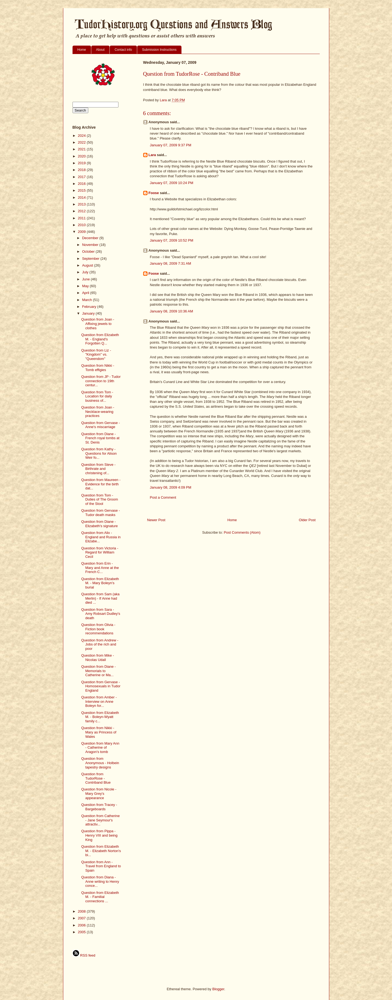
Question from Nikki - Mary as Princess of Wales (98, 732)
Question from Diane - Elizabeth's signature (99, 524)
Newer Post (156, 520)
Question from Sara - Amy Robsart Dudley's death (100, 613)
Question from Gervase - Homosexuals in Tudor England (100, 686)
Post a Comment (163, 497)
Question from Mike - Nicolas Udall (97, 657)
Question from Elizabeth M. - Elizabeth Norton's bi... (101, 850)
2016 (82, 184)
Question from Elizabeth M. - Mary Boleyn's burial (100, 583)
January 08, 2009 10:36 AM (171, 311)
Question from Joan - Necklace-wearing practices (97, 411)
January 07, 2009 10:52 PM (171, 240)
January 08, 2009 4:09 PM (171, 487)
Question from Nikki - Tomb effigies (97, 367)
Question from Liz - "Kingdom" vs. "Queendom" (96, 354)
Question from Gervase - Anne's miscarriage (100, 425)
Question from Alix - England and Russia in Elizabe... (101, 537)
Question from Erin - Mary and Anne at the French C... (100, 567)
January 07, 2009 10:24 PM (171, 183)
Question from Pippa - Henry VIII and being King (99, 835)
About (100, 50)
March (87, 300)
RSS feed (84, 955)
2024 (82, 136)
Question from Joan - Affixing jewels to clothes (97, 323)
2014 (82, 197)
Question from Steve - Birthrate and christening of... (98, 469)
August (88, 265)
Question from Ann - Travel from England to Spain (101, 866)
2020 (82, 156)
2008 (82, 911)
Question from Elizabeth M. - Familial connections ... (100, 897)
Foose (154, 193)
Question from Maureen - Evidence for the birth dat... (101, 484)
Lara (152, 155)
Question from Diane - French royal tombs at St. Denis (100, 438)
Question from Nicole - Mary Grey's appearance (98, 793)
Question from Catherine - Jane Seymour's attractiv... (100, 820)
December (90, 238)
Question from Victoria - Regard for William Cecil (99, 552)
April (86, 293)
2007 (82, 918)
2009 (82, 232)
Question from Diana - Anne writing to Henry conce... (100, 881)
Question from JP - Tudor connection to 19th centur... (101, 381)
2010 (82, 225)
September (91, 259)
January (89, 313)
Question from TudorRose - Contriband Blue (96, 778)
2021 (82, 149)
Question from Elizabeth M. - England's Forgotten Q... (100, 339)
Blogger (218, 989)
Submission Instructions (159, 50)
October (89, 251)
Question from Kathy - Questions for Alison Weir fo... (99, 453)
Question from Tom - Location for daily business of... (97, 396)
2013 (82, 204)
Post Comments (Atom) (242, 532)
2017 (82, 177)
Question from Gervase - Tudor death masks (100, 512)
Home (81, 50)
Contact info (123, 50)
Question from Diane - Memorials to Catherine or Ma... (98, 670)
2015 (82, 190)
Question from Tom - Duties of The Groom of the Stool (99, 499)
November (90, 245)
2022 (82, 142)
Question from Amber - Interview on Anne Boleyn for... (99, 701)
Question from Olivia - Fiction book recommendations (98, 629)
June (86, 279)
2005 (82, 932)
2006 (82, 925)
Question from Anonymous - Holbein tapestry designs (100, 763)
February (89, 307)
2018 (82, 170)
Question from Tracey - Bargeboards (99, 807)
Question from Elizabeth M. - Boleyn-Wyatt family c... (100, 717)
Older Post (307, 520)
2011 (82, 218)
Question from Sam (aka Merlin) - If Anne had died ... (100, 598)
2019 (82, 163)
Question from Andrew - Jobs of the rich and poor (99, 644)
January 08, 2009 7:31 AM (170, 263)
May (86, 286)
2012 (82, 211)
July (85, 272)
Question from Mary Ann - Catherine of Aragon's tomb (100, 747)
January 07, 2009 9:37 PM (171, 145)
